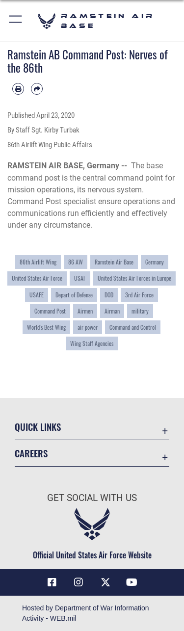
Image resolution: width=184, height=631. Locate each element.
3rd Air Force (139, 294)
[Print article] (18, 89)
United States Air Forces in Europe (134, 278)
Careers (31, 453)
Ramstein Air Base (114, 262)
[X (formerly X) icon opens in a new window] (105, 582)
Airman (112, 311)
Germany (154, 262)
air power (88, 327)
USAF (80, 278)
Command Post (50, 311)
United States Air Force (37, 278)
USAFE (36, 294)
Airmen (85, 311)
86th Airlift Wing (38, 262)
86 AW (75, 262)
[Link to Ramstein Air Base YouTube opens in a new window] (132, 582)
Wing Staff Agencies (91, 343)
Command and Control (132, 327)
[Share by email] (37, 89)
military (140, 311)
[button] (16, 21)
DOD (109, 294)
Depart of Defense (74, 294)
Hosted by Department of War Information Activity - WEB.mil (85, 613)
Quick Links (38, 427)
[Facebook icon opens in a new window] (52, 582)
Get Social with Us (92, 497)
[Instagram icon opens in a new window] (78, 582)
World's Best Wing (46, 327)
